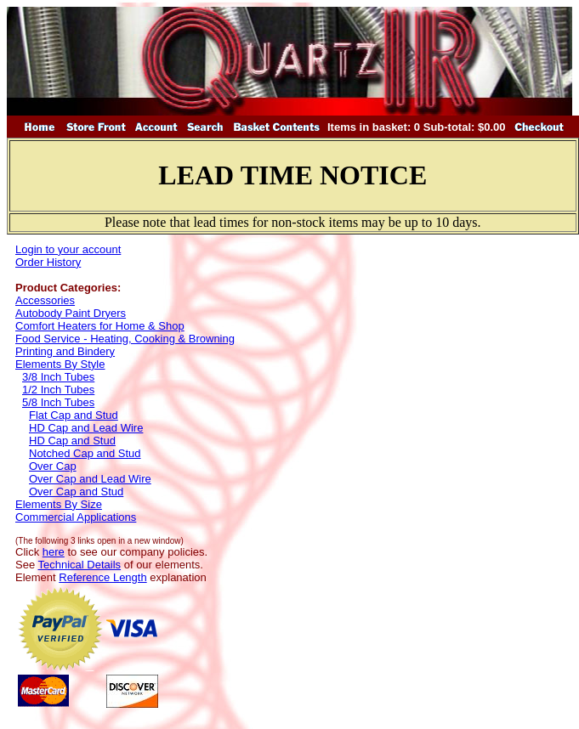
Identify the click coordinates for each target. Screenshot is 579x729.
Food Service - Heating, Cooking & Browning (125, 338)
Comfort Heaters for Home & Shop (99, 325)
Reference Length (102, 577)
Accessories (45, 300)
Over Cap (53, 466)
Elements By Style (60, 364)
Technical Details (80, 564)
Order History (48, 262)
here (54, 551)
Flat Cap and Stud (73, 415)
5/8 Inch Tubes (58, 402)
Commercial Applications (75, 517)
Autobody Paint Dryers (70, 313)
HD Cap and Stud (72, 440)
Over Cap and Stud (76, 491)
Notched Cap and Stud (85, 453)
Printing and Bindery (65, 351)
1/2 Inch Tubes (58, 389)
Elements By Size (58, 504)
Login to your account (68, 249)
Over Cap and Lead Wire (90, 478)
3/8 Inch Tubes (58, 376)
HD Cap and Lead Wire (86, 427)
